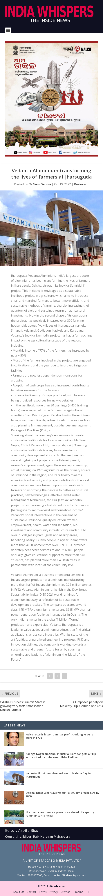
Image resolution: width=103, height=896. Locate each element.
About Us (18, 892)
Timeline (78, 892)
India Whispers (56, 886)
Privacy (53, 892)
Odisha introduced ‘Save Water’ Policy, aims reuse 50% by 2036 (62, 794)
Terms (43, 892)
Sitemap (65, 892)
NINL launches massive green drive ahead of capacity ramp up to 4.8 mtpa (60, 813)
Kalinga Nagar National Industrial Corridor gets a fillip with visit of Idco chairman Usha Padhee (61, 755)
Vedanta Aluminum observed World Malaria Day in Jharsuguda (58, 775)
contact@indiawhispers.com (69, 875)
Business (80, 184)
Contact (31, 892)
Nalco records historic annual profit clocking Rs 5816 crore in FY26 (59, 736)
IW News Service (39, 184)
